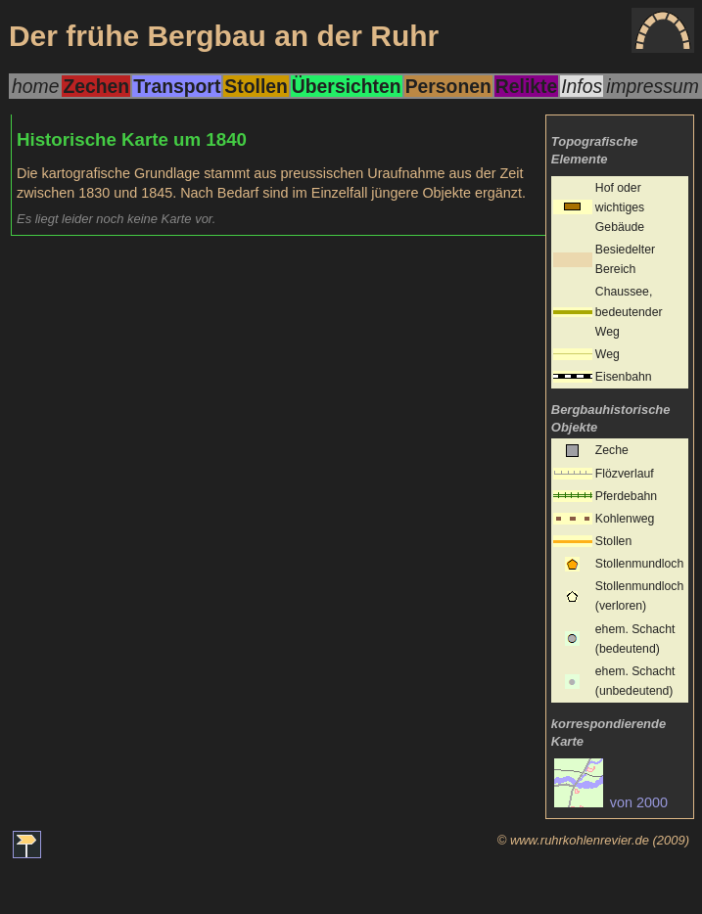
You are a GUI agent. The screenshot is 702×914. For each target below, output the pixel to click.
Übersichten (346, 86)
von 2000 (611, 802)
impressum (652, 86)
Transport (176, 86)
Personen (448, 86)
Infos (581, 86)
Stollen (255, 86)
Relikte (526, 86)
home (35, 86)
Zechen (96, 86)
